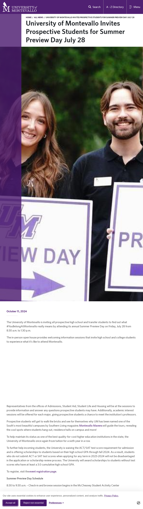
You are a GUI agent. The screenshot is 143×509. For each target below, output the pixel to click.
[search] (93, 7)
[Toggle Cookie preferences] (56, 503)
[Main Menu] (135, 7)
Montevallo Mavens (90, 425)
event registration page (42, 471)
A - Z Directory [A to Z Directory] (115, 6)
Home (28, 17)
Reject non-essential (33, 503)
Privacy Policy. (111, 496)
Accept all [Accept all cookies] (10, 503)
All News (38, 17)
